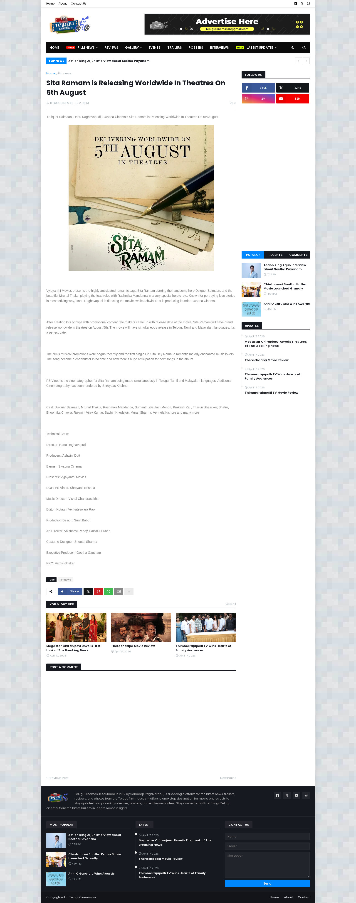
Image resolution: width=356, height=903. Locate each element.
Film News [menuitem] (86, 47)
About (63, 3)
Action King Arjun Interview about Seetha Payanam (109, 61)
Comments (298, 255)
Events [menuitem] (155, 47)
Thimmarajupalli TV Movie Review (271, 393)
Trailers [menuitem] (174, 47)
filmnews (64, 73)
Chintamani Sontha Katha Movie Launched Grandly (285, 286)
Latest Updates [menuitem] (260, 47)
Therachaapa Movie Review (133, 646)
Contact (304, 897)
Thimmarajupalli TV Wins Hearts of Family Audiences (203, 648)
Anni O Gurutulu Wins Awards (287, 304)
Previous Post (58, 778)
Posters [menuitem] (196, 47)
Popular (253, 255)
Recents (276, 255)
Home (50, 3)
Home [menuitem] (54, 47)
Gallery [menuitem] (132, 47)
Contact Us (79, 3)
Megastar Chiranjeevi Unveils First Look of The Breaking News (73, 648)
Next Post (227, 778)
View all (230, 604)
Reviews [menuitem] (111, 47)
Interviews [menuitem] (219, 47)
